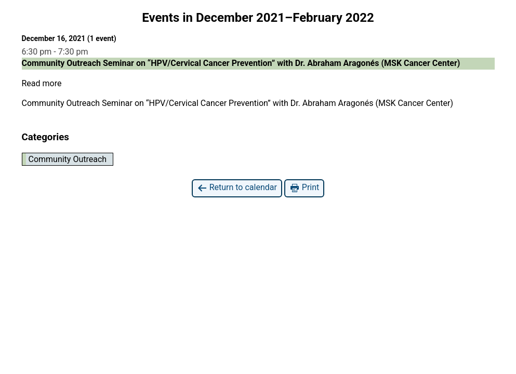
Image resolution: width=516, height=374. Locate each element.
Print (304, 187)
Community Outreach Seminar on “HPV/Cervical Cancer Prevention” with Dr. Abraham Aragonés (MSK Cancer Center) (238, 103)
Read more (42, 83)
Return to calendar (237, 187)
